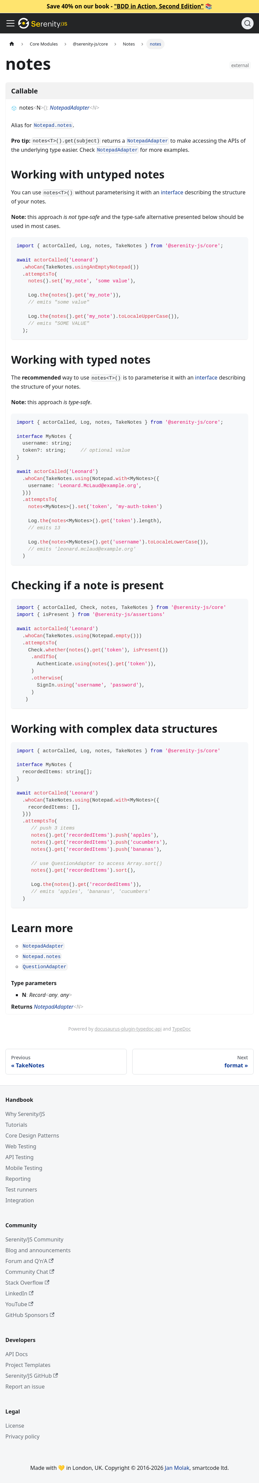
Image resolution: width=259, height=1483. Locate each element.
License (14, 1425)
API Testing (19, 1157)
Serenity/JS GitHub (31, 1375)
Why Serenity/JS (25, 1114)
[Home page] (11, 44)
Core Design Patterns (32, 1135)
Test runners (21, 1189)
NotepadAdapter (70, 107)
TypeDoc (181, 1029)
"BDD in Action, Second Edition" (159, 6)
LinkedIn (19, 1293)
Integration (19, 1200)
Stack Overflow (27, 1282)
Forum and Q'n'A (29, 1261)
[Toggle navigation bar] (10, 23)
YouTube (19, 1304)
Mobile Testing (23, 1168)
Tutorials (16, 1124)
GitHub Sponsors (29, 1315)
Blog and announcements (37, 1250)
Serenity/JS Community (34, 1239)
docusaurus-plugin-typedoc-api (128, 1029)
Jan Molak (177, 1468)
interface (172, 192)
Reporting (18, 1178)
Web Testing (20, 1146)
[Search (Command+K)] (247, 23)
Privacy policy (22, 1436)
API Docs (16, 1354)
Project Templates (28, 1365)
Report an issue (25, 1386)
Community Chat (29, 1272)
